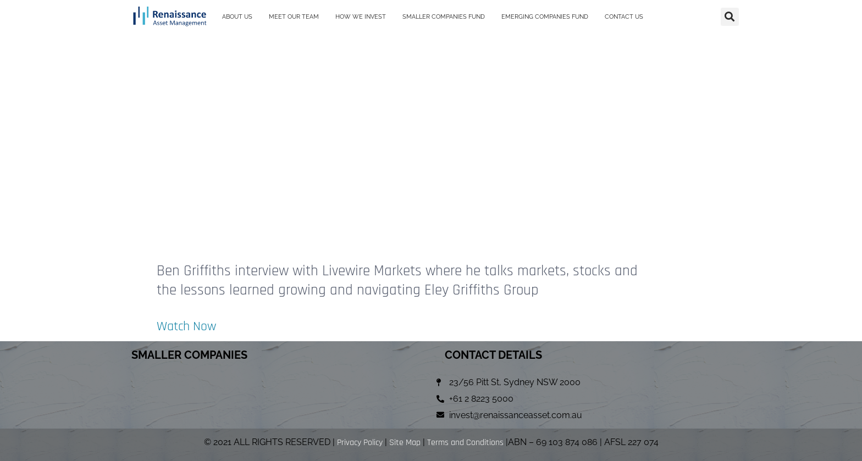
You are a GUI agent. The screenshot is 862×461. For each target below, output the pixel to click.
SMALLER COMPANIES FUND (443, 12)
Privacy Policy (360, 442)
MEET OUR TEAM (294, 12)
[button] (730, 12)
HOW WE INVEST (360, 12)
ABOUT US (237, 12)
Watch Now (190, 325)
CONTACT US (624, 12)
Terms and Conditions (465, 442)
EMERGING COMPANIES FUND (544, 12)
